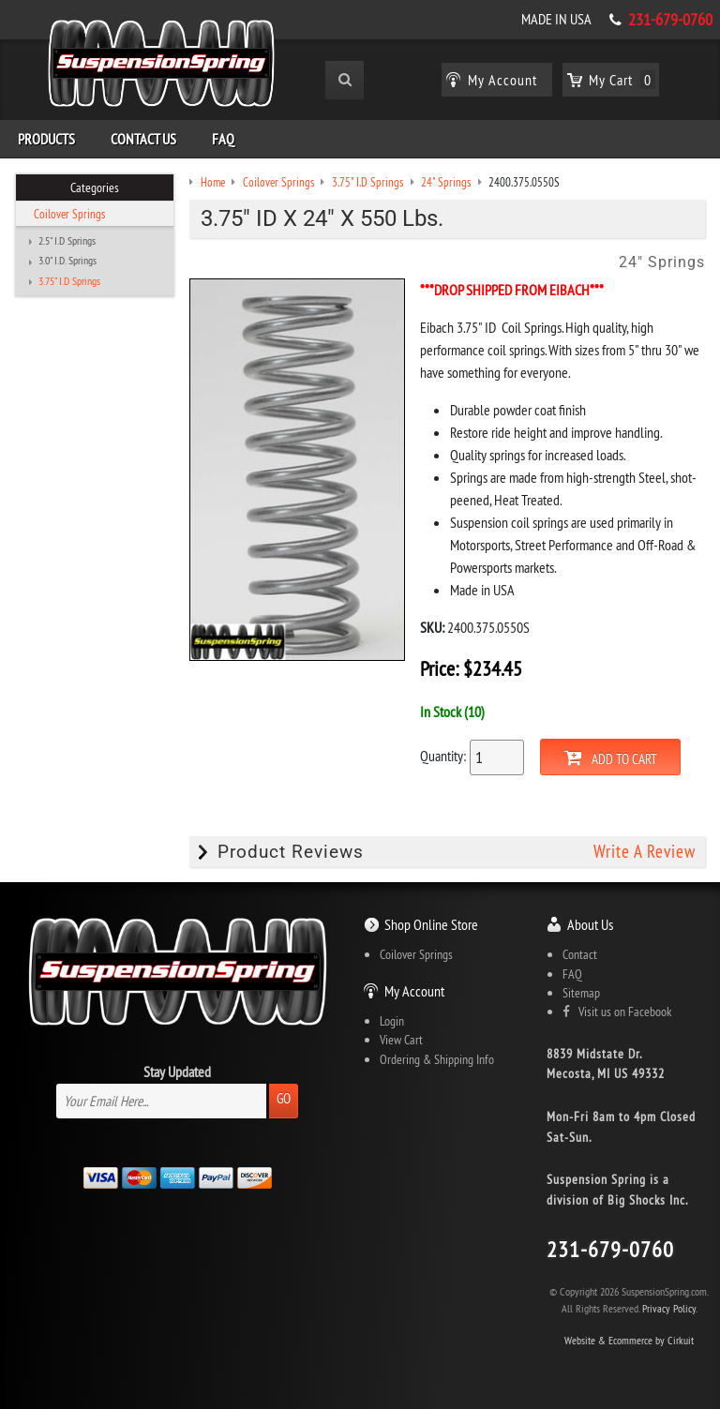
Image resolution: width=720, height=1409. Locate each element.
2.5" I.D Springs (67, 240)
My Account (414, 991)
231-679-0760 (670, 19)
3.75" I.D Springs (69, 281)
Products (46, 138)
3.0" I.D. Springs (67, 260)
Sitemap (581, 992)
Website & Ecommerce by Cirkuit (629, 1340)
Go (284, 1098)
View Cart (401, 1039)
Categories (94, 187)
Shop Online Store (431, 924)
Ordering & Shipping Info (437, 1059)
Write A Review (644, 851)
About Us (590, 924)
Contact (579, 954)
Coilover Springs (69, 213)
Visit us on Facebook (616, 1011)
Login (392, 1020)
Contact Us (143, 138)
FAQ (223, 138)
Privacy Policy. (670, 1308)
